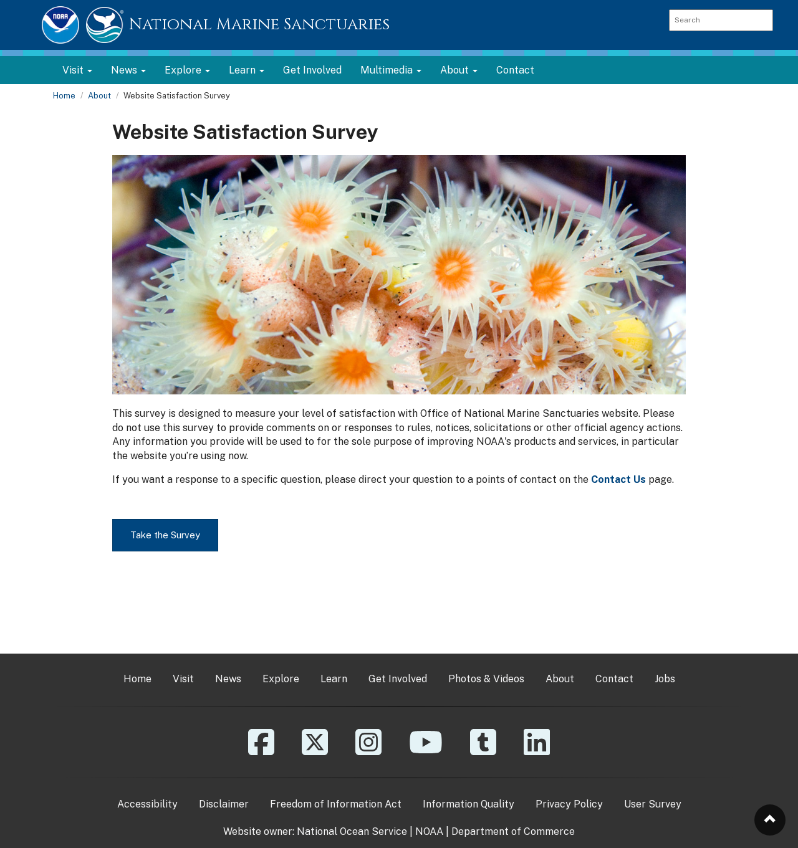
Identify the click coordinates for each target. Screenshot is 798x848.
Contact (515, 70)
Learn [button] (246, 70)
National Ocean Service (352, 831)
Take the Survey (165, 535)
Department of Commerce (513, 831)
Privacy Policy (569, 804)
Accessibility (147, 804)
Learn (333, 679)
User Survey (652, 804)
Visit (183, 679)
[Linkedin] (537, 751)
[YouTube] (426, 751)
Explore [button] (187, 70)
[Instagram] (368, 751)
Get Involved (312, 70)
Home (64, 95)
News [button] (128, 70)
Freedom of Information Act (335, 804)
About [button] (459, 70)
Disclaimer (224, 804)
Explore (280, 679)
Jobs (665, 679)
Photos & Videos (486, 679)
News (228, 679)
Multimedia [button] (390, 70)
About (99, 95)
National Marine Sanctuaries (259, 25)
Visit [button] (77, 70)
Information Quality (468, 804)
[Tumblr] (483, 751)
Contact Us (618, 479)
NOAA (429, 831)
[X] (315, 751)
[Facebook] (261, 751)
